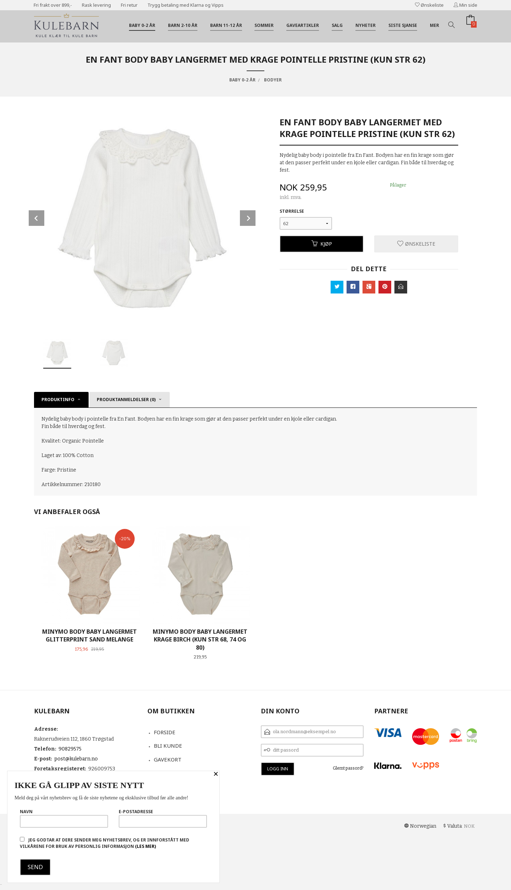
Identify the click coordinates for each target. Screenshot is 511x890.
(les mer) (145, 846)
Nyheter (365, 25)
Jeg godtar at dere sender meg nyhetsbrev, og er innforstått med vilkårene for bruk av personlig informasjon (104, 843)
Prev (36, 218)
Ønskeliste (429, 5)
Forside (164, 732)
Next (248, 218)
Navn (64, 818)
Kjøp (321, 243)
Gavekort (167, 759)
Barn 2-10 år (182, 25)
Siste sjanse (402, 25)
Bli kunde (168, 745)
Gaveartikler (302, 25)
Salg (337, 25)
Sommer (264, 25)
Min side (465, 5)
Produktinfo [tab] (57, 399)
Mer (434, 25)
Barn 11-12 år (226, 25)
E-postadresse (163, 818)
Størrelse (292, 211)
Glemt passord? (348, 768)
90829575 (70, 749)
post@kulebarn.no (76, 759)
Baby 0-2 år (142, 25)
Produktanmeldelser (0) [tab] (126, 399)
